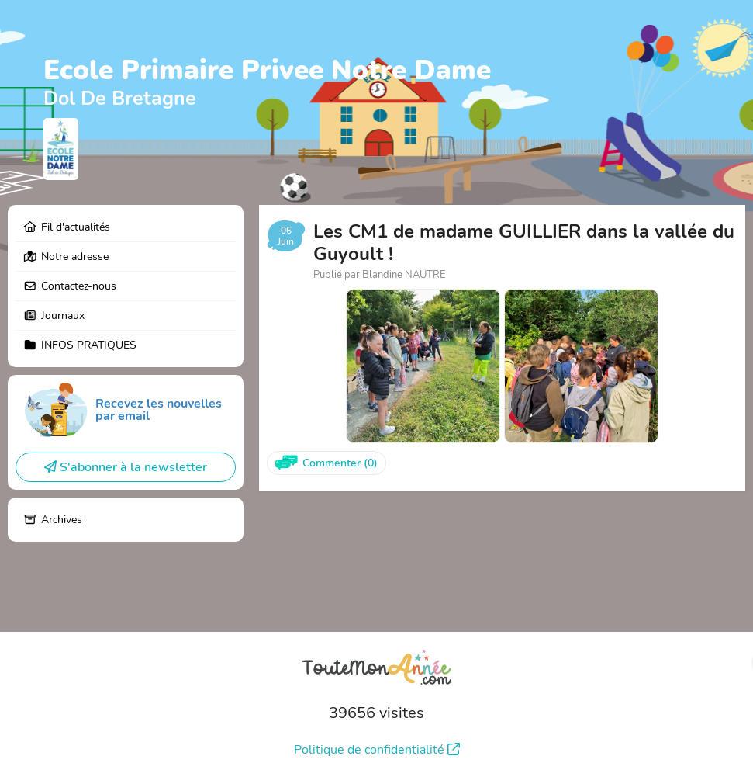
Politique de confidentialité (377, 749)
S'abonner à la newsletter (125, 467)
